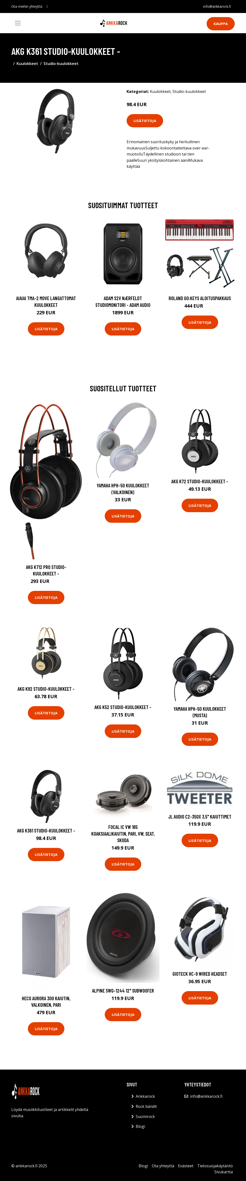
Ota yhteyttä (163, 1165)
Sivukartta (223, 1172)
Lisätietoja (145, 120)
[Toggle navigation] (17, 23)
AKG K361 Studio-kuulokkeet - (46, 830)
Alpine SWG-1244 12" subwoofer (123, 990)
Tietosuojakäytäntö (215, 1165)
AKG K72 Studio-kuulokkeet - (199, 481)
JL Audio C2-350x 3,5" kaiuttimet (199, 816)
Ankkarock (145, 1096)
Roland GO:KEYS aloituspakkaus (200, 298)
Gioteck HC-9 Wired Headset (199, 974)
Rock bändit (146, 1106)
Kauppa (221, 23)
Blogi (140, 1126)
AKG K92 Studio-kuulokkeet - (46, 689)
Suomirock (145, 1116)
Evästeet (185, 1165)
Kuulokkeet (27, 63)
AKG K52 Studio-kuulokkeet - (122, 707)
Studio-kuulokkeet (61, 63)
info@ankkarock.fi (217, 6)
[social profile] (47, 6)
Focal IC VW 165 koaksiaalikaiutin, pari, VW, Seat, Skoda (123, 833)
